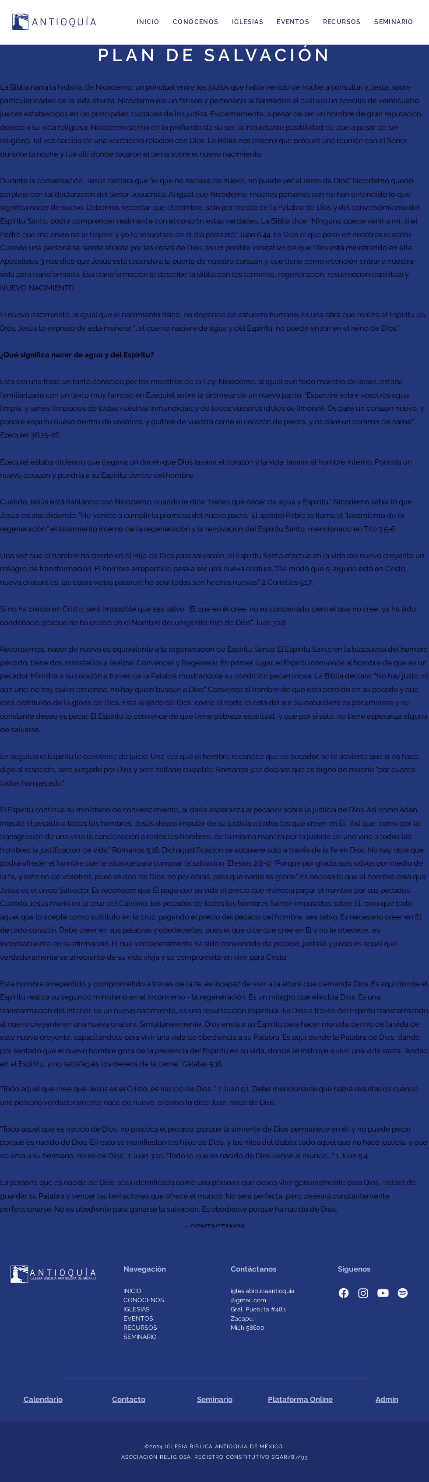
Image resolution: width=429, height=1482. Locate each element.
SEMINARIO (140, 1336)
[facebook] (343, 1293)
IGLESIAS (136, 1309)
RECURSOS (140, 1327)
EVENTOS (138, 1318)
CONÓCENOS (143, 1300)
